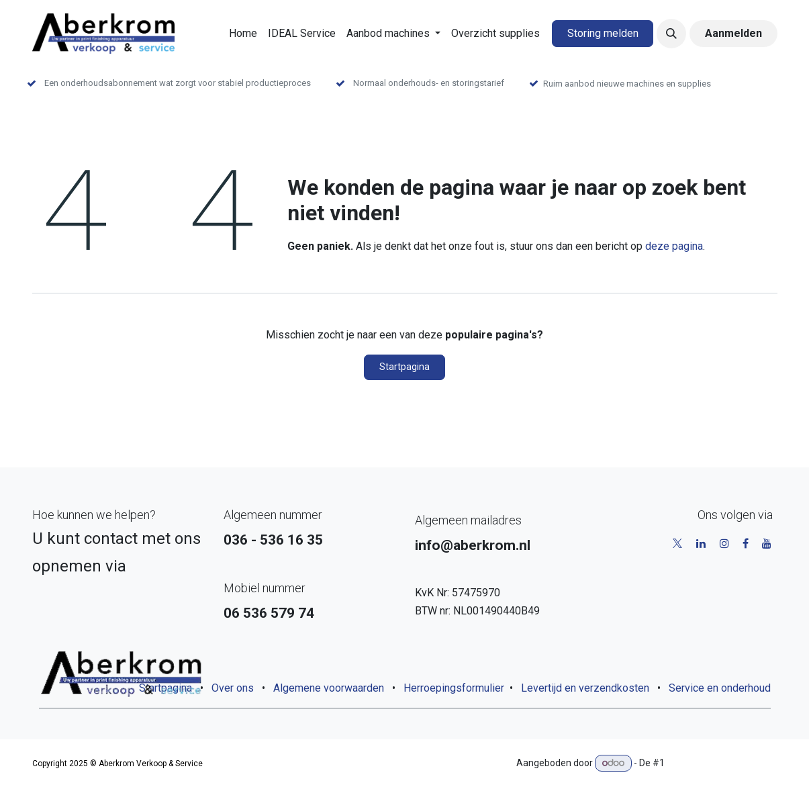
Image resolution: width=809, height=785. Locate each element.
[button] (671, 33)
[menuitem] (243, 33)
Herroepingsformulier (453, 688)
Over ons (232, 688)
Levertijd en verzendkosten (585, 688)
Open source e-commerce (722, 762)
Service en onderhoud (720, 688)
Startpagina (404, 366)
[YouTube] (767, 543)
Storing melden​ (602, 33)
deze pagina (674, 246)
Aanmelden (733, 33)
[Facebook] (745, 543)
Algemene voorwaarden (328, 688)
